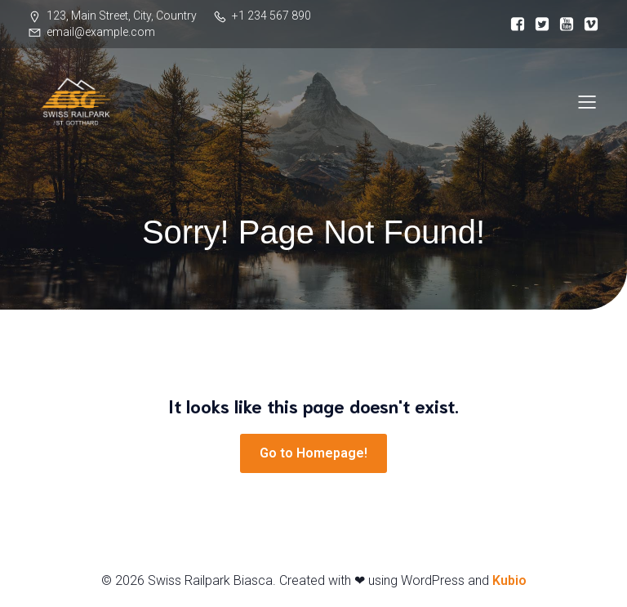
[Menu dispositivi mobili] (587, 101)
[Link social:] (513, 24)
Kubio (509, 580)
